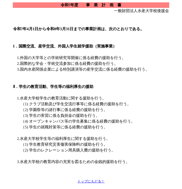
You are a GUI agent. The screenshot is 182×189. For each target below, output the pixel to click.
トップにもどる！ (91, 181)
